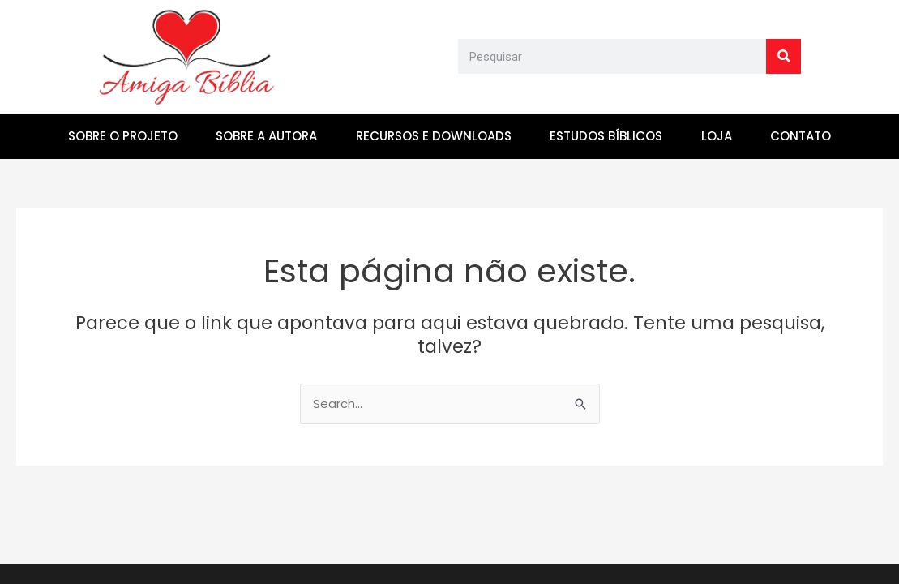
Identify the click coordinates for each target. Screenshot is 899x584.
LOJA (716, 135)
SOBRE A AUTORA (266, 135)
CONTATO (800, 135)
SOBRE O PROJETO (123, 135)
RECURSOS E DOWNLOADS (434, 135)
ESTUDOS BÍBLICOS (606, 135)
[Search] (783, 56)
